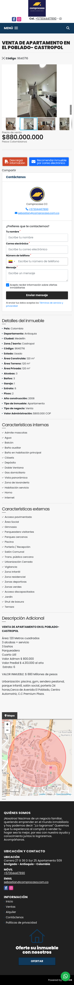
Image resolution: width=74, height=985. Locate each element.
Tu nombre (13, 231)
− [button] (7, 731)
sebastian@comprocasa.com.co (38, 213)
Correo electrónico (18, 243)
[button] (68, 68)
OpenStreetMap (63, 794)
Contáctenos (15, 917)
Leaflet (42, 794)
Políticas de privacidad (21, 923)
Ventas (10, 907)
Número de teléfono (18, 255)
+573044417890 (45, 19)
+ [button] (7, 725)
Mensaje (12, 267)
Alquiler (11, 912)
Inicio (9, 901)
